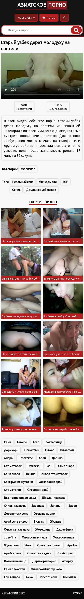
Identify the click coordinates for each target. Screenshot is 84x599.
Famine (22, 442)
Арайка (72, 545)
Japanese (37, 506)
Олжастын (31, 450)
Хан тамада (12, 577)
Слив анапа (12, 474)
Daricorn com (48, 577)
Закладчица (53, 442)
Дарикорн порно (44, 561)
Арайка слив (12, 553)
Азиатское (42, 5)
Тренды (49, 17)
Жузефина (11, 545)
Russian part (65, 553)
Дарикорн (11, 450)
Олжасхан (34, 466)
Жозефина (42, 529)
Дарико (57, 458)
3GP (65, 182)
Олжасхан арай (37, 490)
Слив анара (66, 466)
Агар (36, 442)
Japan (72, 506)
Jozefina (10, 537)
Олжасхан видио (39, 553)
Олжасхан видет (64, 537)
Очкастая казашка (16, 529)
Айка (29, 577)
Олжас (49, 450)
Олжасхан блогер (49, 545)
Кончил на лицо (15, 561)
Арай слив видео (15, 521)
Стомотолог (12, 466)
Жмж (27, 545)
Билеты (38, 521)
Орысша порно (44, 513)
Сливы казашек (14, 506)
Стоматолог (12, 490)
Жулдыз (55, 521)
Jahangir (56, 506)
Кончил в (69, 577)
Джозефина (64, 529)
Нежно (30, 474)
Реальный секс (22, 182)
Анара (8, 458)
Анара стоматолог (54, 474)
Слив (7, 442)
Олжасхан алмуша (34, 537)
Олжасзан (67, 450)
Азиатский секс (13, 593)
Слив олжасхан (14, 569)
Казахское (26, 458)
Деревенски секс (16, 513)
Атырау (67, 561)
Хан (49, 466)
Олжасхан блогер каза (46, 569)
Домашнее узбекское (41, 190)
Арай (42, 458)
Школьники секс (53, 498)
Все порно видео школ (20, 498)
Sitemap (77, 593)
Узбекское (28, 169)
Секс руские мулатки (18, 482)
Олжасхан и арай (50, 482)
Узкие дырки (48, 182)
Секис (16, 190)
